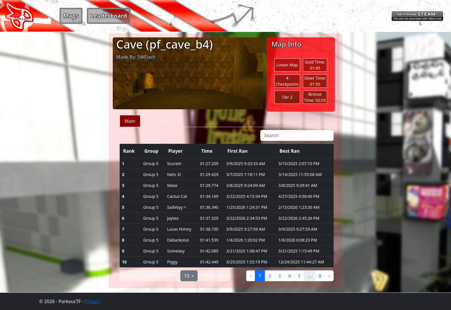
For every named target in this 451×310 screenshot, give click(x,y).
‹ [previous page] (250, 276)
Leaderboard (109, 16)
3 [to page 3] (279, 276)
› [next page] (329, 276)
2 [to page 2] (269, 276)
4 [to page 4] (289, 276)
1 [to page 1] (260, 276)
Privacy (92, 301)
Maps (71, 16)
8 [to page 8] (320, 276)
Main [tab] (130, 121)
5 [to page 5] (299, 276)
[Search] (297, 135)
